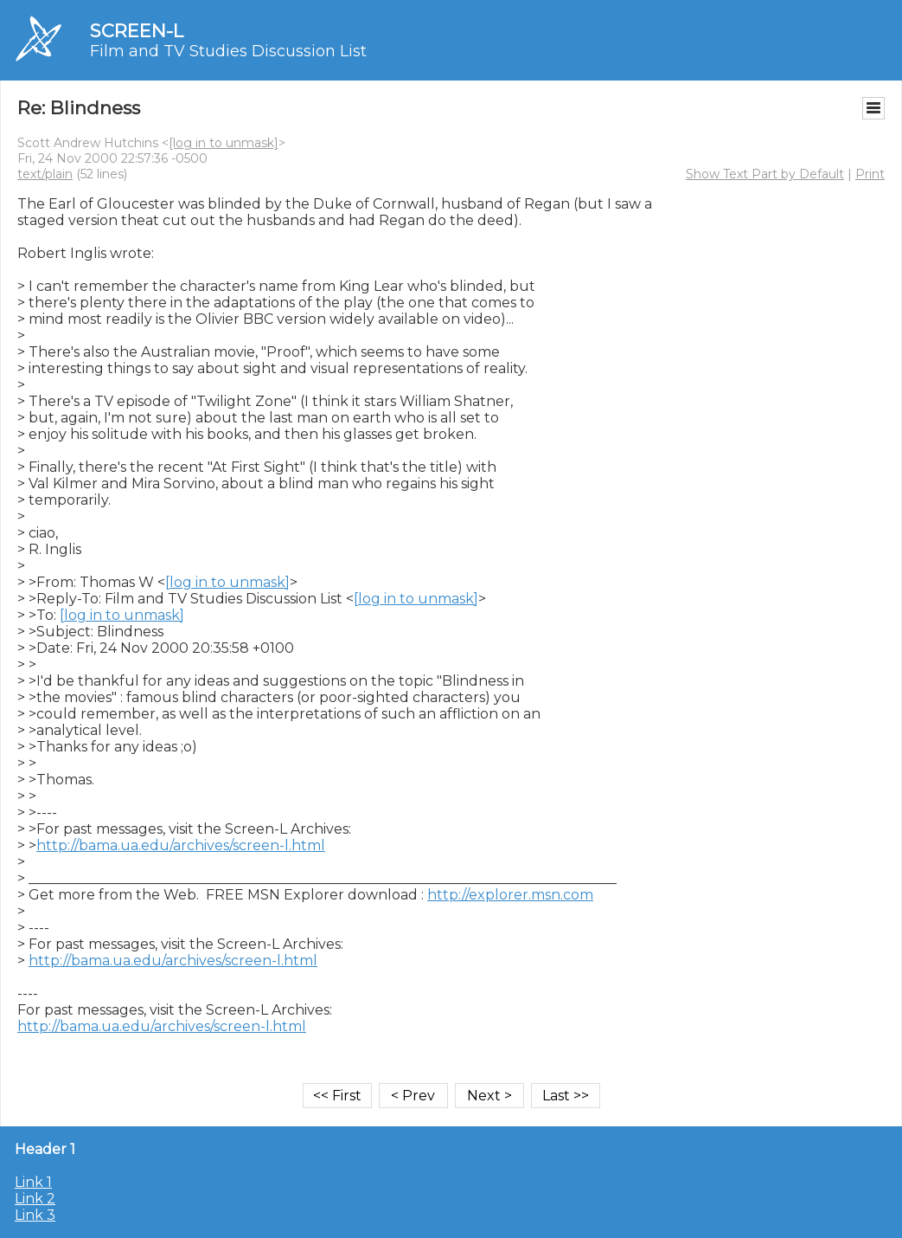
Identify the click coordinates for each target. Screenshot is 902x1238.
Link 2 (35, 1198)
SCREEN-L (136, 31)
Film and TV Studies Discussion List (228, 51)
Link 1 (33, 1182)
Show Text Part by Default (765, 174)
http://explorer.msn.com (510, 895)
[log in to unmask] (223, 143)
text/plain (45, 174)
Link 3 (35, 1215)
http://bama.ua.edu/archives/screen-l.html (180, 845)
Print (870, 174)
